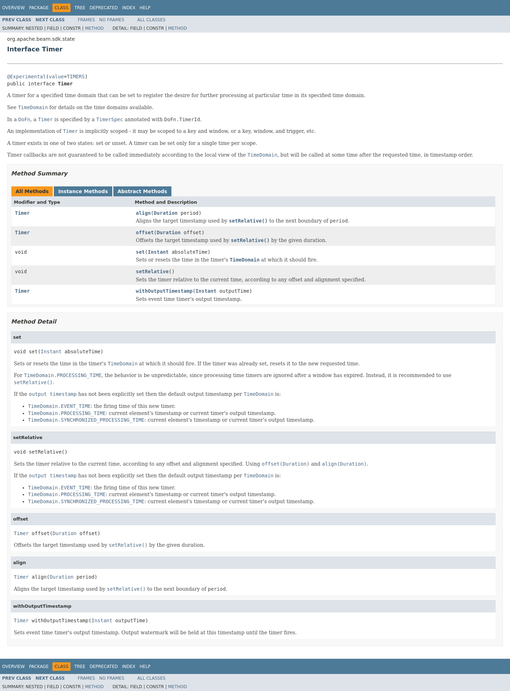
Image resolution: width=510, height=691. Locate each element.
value (56, 76)
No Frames (111, 19)
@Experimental (26, 76)
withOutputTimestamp (164, 291)
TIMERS (76, 76)
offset (145, 232)
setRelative (152, 271)
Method (94, 28)
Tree (79, 7)
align (143, 213)
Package (39, 7)
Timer (22, 213)
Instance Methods (83, 191)
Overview (13, 7)
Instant (158, 252)
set (140, 252)
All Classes (151, 19)
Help (145, 7)
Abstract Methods (142, 191)
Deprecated (104, 7)
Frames (86, 19)
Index (129, 7)
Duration (165, 213)
